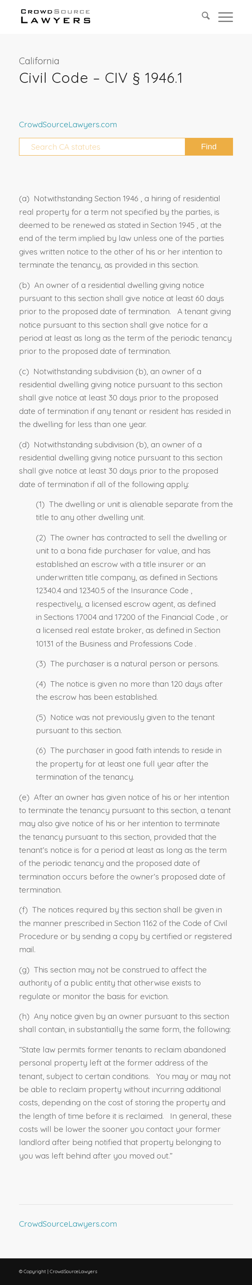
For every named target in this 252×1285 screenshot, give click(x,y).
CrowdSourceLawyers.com (68, 124)
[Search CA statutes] (126, 146)
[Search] (201, 17)
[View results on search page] (209, 146)
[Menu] (221, 17)
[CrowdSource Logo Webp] (104, 17)
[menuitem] (201, 17)
